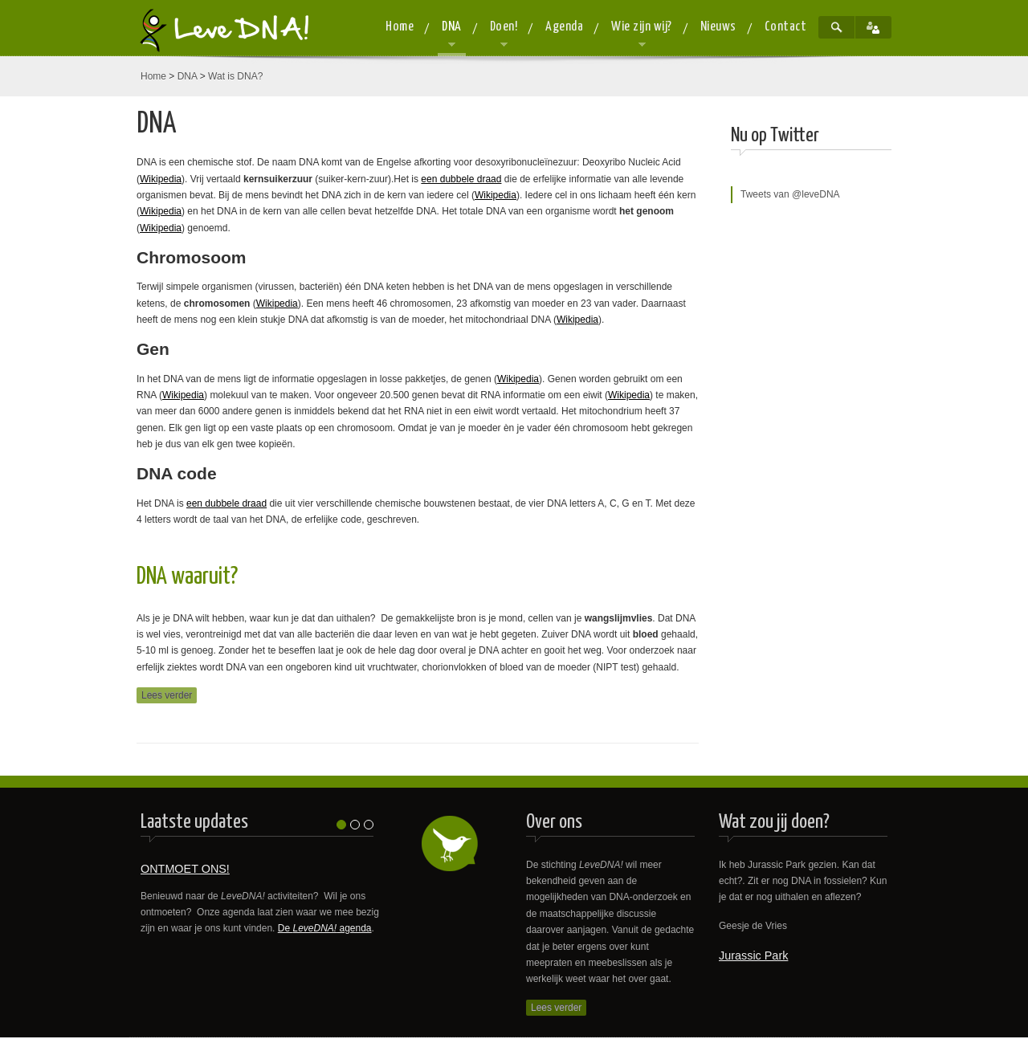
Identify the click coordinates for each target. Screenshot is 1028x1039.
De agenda (325, 928)
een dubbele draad (461, 179)
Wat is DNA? (235, 76)
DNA (187, 76)
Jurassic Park (753, 955)
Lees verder (166, 695)
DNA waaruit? (187, 577)
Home (153, 76)
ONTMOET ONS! (185, 868)
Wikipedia (161, 179)
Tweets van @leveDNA (790, 194)
